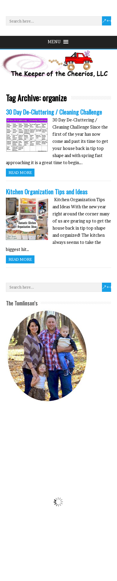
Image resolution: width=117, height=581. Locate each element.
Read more (20, 172)
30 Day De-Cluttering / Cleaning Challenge (54, 111)
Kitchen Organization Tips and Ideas (47, 191)
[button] (54, 42)
